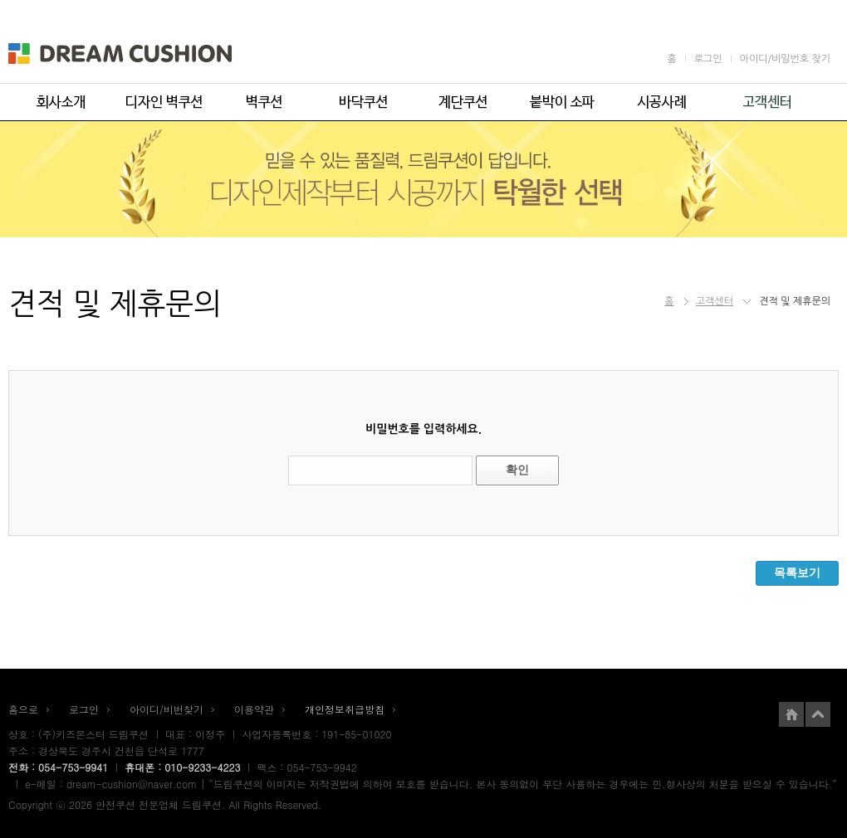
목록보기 (797, 572)
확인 (517, 469)
